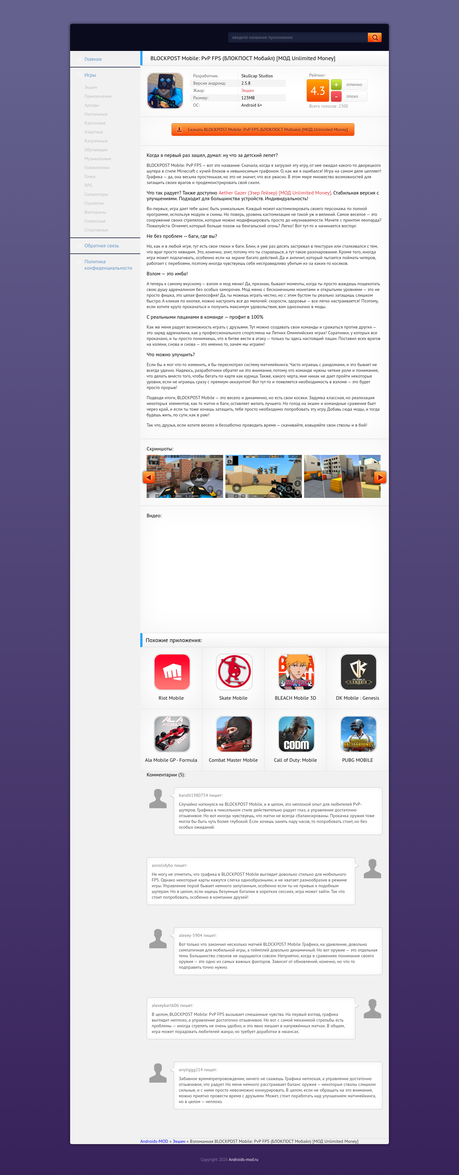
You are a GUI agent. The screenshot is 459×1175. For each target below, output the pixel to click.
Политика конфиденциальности (104, 264)
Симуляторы (96, 194)
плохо (344, 96)
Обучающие (96, 149)
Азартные (93, 132)
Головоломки (97, 167)
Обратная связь (97, 245)
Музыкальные (97, 158)
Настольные (96, 114)
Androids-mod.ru (243, 1159)
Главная (89, 59)
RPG (88, 185)
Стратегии (94, 203)
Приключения (98, 96)
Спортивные (96, 230)
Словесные (95, 221)
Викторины (95, 212)
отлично (346, 84)
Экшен (90, 87)
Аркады (91, 105)
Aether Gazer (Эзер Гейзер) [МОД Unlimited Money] (275, 192)
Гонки (89, 176)
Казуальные (96, 141)
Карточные (95, 123)
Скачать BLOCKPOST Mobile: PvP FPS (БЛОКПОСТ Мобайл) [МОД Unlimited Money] (268, 129)
